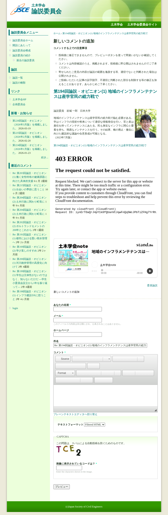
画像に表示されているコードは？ (76, 463)
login (15, 308)
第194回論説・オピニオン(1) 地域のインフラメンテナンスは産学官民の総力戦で (105, 33)
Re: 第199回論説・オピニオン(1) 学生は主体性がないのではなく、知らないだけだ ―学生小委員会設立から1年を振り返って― (29, 279)
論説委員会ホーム (22, 40)
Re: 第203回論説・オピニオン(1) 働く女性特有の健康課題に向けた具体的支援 (29, 177)
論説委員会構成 (21, 50)
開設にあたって (21, 45)
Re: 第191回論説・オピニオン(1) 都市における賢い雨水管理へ (29, 238)
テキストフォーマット (71, 424)
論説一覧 (17, 77)
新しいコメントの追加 (66, 291)
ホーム (57, 33)
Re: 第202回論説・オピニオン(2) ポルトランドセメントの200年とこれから (29, 226)
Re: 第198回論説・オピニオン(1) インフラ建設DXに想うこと (29, 295)
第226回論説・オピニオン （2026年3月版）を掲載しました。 (29, 124)
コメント (59, 352)
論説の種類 (18, 82)
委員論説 (152, 285)
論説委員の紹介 (21, 55)
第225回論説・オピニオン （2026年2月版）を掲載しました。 (29, 136)
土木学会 (117, 24)
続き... (44, 157)
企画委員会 (18, 104)
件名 (56, 341)
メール (58, 315)
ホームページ (61, 330)
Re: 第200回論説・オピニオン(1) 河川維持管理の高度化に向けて (29, 263)
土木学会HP (19, 99)
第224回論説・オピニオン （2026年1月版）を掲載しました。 (29, 149)
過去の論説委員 (25, 60)
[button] (63, 359)
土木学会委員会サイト (142, 24)
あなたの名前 (62, 304)
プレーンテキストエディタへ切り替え (75, 414)
